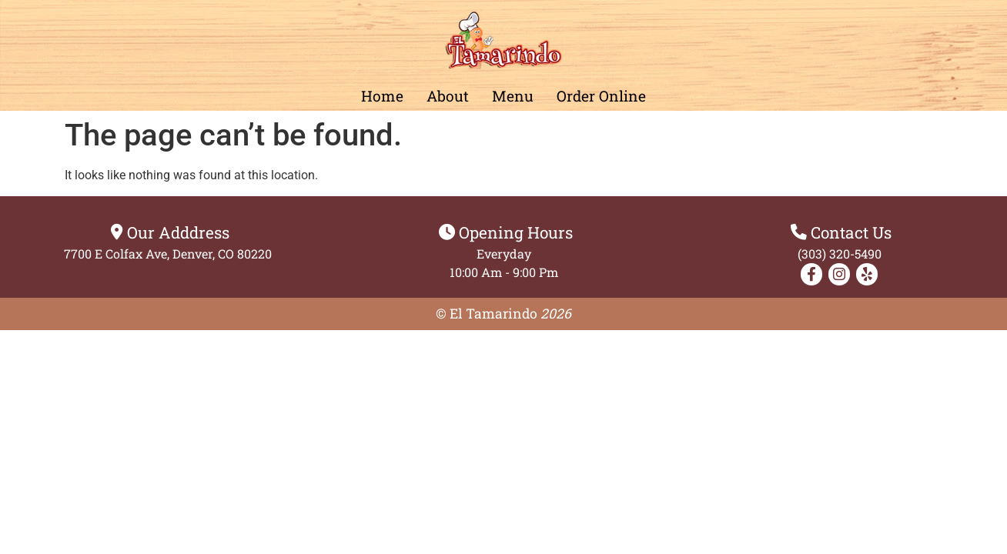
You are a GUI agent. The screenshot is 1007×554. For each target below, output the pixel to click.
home (382, 95)
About (448, 95)
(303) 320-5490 (840, 253)
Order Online (601, 95)
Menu (513, 95)
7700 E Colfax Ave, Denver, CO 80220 (168, 253)
